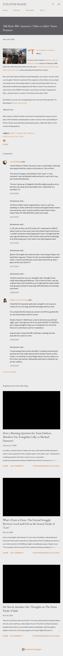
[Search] (53, 4)
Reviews (17, 10)
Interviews (30, 10)
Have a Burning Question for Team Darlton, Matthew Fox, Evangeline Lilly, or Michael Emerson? (27, 436)
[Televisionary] (14, 4)
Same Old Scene (19, 103)
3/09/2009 (14, 366)
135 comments (16, 553)
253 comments (16, 466)
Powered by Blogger (31, 649)
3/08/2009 (14, 292)
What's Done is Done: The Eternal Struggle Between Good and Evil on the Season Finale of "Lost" (29, 523)
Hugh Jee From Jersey (19, 300)
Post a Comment (9, 372)
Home (5, 10)
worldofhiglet (15, 161)
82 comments (16, 636)
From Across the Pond (13, 137)
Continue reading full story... (46, 466)
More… (43, 10)
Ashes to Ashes (16, 133)
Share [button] (5, 144)
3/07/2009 (14, 193)
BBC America (29, 133)
